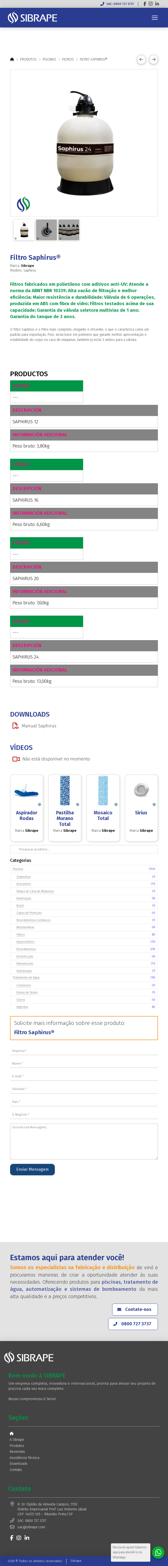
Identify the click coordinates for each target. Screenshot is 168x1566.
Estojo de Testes (27, 992)
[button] (154, 17)
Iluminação (23, 898)
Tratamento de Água (26, 977)
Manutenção (24, 963)
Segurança (23, 876)
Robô (20, 905)
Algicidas (22, 1006)
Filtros (20, 934)
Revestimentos (26, 949)
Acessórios (23, 883)
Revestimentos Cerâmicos (33, 920)
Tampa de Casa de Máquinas (35, 891)
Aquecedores (25, 941)
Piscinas (18, 868)
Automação (24, 970)
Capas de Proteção (29, 912)
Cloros (20, 999)
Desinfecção (24, 956)
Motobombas (25, 927)
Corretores (23, 985)
